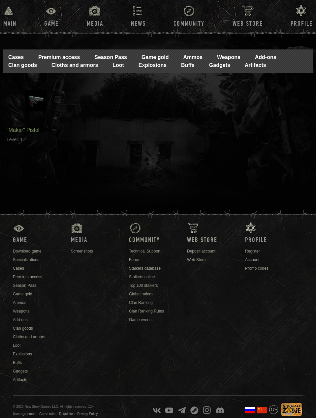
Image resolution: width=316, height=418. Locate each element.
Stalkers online (142, 277)
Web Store (248, 24)
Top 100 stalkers (143, 285)
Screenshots (82, 251)
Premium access (59, 57)
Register (252, 251)
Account (252, 259)
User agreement (25, 414)
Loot (118, 65)
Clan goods (22, 65)
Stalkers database (145, 268)
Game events (140, 319)
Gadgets (219, 65)
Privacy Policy (87, 414)
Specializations (26, 259)
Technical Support (144, 251)
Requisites (67, 414)
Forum (135, 259)
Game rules (47, 414)
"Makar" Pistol (23, 130)
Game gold (155, 57)
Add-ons (265, 57)
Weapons (228, 57)
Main (9, 24)
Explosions (153, 65)
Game (51, 24)
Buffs (188, 65)
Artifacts (255, 65)
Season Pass (110, 57)
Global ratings (141, 294)
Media (95, 24)
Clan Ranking (141, 302)
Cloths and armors (74, 65)
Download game (27, 251)
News (138, 24)
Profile (302, 24)
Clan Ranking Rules (146, 311)
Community (189, 24)
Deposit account (201, 251)
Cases (16, 57)
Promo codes (257, 268)
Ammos (193, 57)
